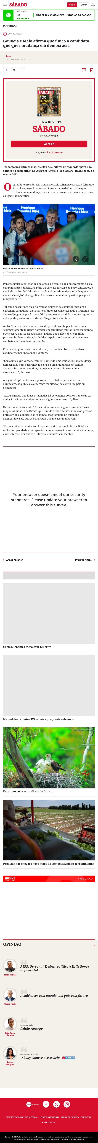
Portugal (10, 26)
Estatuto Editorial (14, 1117)
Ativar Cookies (48, 1122)
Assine (72, 4)
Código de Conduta (70, 1117)
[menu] (5, 4)
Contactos (86, 1117)
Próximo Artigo (83, 559)
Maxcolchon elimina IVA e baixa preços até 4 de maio (38, 719)
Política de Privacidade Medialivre (72, 1139)
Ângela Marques (10, 1063)
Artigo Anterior (14, 559)
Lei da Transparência (49, 1117)
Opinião (12, 944)
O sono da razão (26, 1025)
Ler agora (49, 143)
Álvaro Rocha (10, 1004)
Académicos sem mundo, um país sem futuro (54, 995)
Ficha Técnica (31, 1117)
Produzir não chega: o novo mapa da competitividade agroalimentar (48, 863)
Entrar (84, 4)
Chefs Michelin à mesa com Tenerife (27, 647)
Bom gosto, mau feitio (28, 1054)
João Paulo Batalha (10, 1034)
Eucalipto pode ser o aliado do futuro (27, 791)
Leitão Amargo (31, 1028)
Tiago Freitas (10, 975)
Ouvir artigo (12, 34)
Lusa (8, 56)
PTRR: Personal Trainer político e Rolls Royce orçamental (54, 968)
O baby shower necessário (40, 1058)
